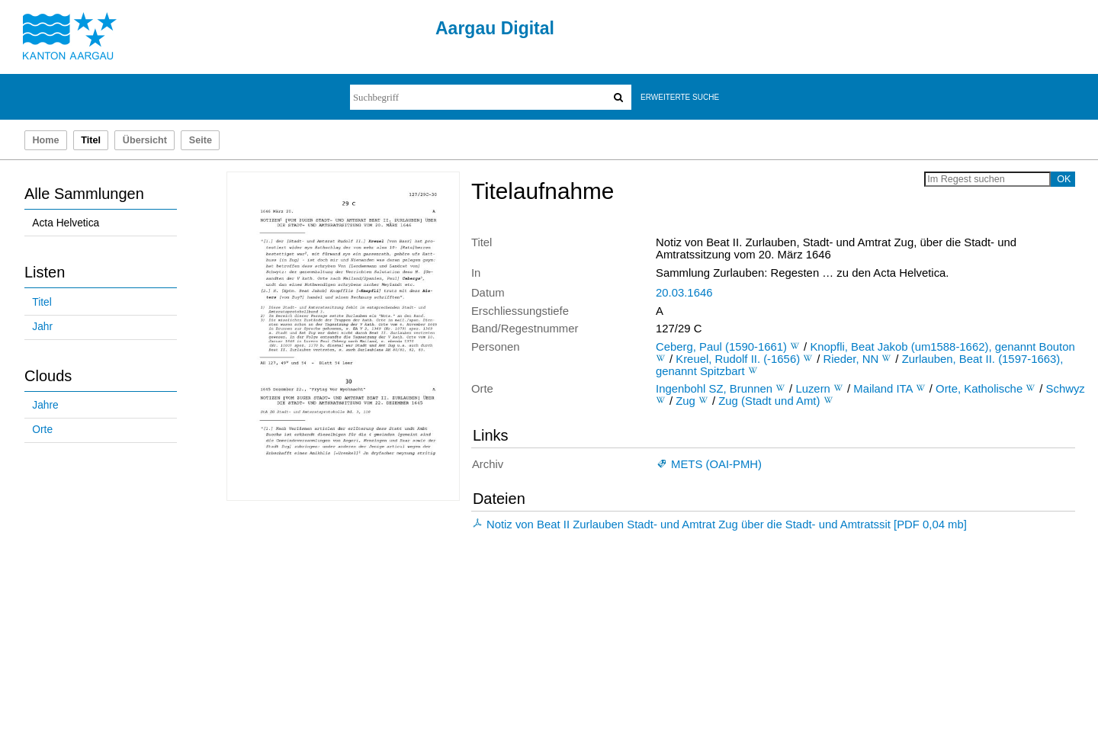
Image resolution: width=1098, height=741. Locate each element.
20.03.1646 (684, 293)
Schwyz (1065, 389)
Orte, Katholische (979, 389)
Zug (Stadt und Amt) (769, 401)
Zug (685, 401)
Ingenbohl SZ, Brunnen (714, 389)
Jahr (42, 326)
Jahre (45, 405)
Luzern (812, 389)
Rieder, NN (851, 359)
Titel (41, 302)
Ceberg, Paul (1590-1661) (721, 347)
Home (45, 140)
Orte (42, 429)
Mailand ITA (882, 389)
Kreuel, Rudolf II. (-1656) (738, 359)
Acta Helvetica (65, 223)
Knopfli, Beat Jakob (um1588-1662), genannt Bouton (942, 347)
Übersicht (145, 140)
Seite (200, 140)
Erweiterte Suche (679, 97)
